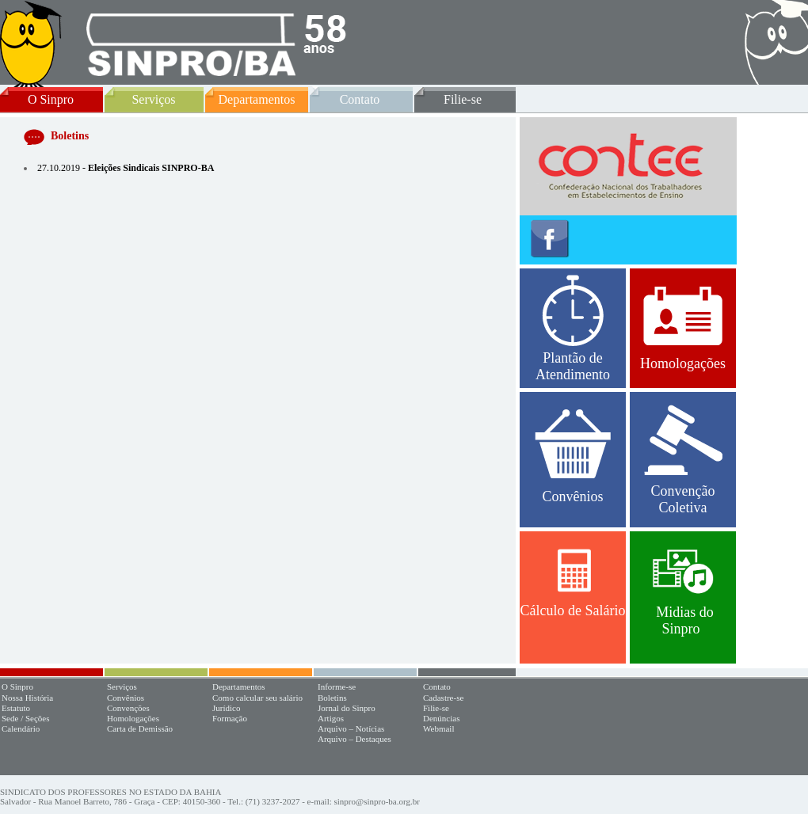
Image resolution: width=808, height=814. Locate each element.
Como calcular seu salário (257, 697)
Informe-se (337, 686)
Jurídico (226, 708)
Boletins (332, 697)
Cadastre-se (443, 697)
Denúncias (441, 718)
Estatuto (16, 708)
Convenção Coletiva (683, 460)
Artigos (331, 718)
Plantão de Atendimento (572, 328)
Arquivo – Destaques (354, 739)
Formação (229, 718)
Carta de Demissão (140, 728)
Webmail (438, 728)
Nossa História (27, 697)
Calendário (21, 728)
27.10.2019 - (125, 167)
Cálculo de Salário (573, 583)
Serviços (153, 99)
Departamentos (257, 99)
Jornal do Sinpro (346, 708)
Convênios (573, 456)
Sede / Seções (25, 718)
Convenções (128, 708)
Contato (360, 99)
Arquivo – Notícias (351, 728)
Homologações (683, 328)
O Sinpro (51, 99)
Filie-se (463, 99)
